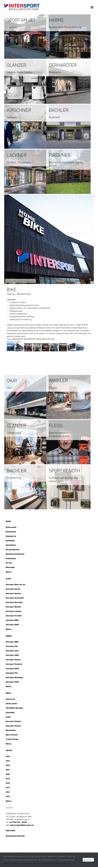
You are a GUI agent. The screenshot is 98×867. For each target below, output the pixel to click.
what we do (10, 699)
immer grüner (11, 703)
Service (9, 562)
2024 (8, 756)
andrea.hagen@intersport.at (22, 825)
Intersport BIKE (12, 620)
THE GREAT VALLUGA (14, 708)
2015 (8, 796)
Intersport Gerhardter (15, 598)
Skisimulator (11, 531)
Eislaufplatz (11, 545)
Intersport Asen (12, 650)
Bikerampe (10, 567)
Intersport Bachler (13, 606)
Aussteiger (10, 712)
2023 (8, 760)
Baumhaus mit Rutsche (15, 554)
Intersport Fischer (13, 659)
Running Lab (11, 536)
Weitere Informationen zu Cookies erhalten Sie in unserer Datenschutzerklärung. (35, 863)
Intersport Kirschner (14, 602)
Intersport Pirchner (14, 615)
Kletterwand (11, 527)
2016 (8, 792)
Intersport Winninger (14, 677)
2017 (8, 787)
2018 (8, 783)
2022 (8, 765)
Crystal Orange (12, 739)
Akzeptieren (88, 860)
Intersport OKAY (12, 624)
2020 (8, 774)
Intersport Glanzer (13, 593)
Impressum (10, 830)
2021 (8, 769)
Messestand (11, 730)
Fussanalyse (11, 558)
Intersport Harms (13, 589)
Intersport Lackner (14, 611)
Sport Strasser (12, 734)
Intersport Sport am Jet (15, 584)
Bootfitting (10, 540)
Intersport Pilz (12, 646)
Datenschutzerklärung (15, 836)
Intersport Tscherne (14, 664)
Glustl (8, 717)
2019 (8, 778)
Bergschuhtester (13, 549)
